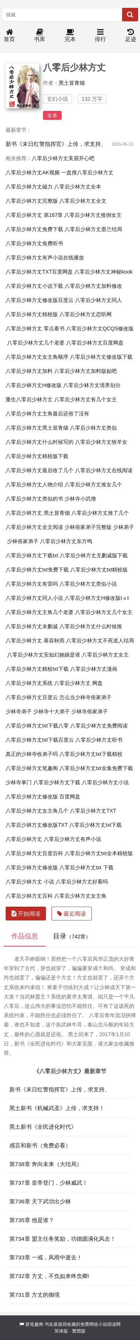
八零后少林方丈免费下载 (34, 229)
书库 (39, 35)
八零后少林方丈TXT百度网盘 (39, 272)
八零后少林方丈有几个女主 (85, 399)
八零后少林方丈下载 (56, 782)
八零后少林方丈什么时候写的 (40, 442)
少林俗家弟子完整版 (88, 527)
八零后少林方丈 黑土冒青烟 (38, 513)
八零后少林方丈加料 (29, 371)
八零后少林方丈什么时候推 (90, 626)
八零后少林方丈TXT (93, 811)
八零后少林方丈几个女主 (104, 612)
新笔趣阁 (34, 1324)
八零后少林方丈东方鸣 (66, 541)
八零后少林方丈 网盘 (78, 683)
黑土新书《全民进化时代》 (43, 1127)
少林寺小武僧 (80, 499)
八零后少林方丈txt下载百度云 (40, 740)
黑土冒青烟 (72, 83)
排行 (100, 35)
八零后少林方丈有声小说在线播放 (45, 258)
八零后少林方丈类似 (93, 428)
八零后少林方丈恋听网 (85, 314)
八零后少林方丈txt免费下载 (37, 570)
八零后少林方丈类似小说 (88, 584)
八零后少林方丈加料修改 (93, 286)
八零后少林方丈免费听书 (34, 243)
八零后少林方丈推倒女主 (93, 215)
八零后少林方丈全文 (82, 201)
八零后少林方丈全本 (77, 187)
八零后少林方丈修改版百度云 (40, 300)
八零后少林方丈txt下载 (95, 825)
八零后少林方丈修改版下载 (101, 357)
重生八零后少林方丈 (29, 399)
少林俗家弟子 (22, 541)
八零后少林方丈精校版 (32, 314)
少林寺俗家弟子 (89, 711)
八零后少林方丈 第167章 (34, 215)
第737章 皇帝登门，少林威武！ (48, 1182)
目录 (72, 936)
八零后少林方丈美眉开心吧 (63, 158)
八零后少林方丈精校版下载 (37, 456)
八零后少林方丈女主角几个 (37, 811)
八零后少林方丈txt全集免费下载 (96, 768)
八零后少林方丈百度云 (32, 697)
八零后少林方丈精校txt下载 (37, 669)
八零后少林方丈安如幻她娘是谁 (43, 655)
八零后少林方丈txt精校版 (99, 570)
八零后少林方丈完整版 (32, 201)
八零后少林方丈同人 (98, 300)
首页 (9, 35)
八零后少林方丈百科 (29, 896)
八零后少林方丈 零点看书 (35, 328)
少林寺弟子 (19, 711)
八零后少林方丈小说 (105, 782)
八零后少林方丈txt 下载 (86, 867)
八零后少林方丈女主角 (80, 896)
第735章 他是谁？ (31, 1220)
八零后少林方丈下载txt (32, 555)
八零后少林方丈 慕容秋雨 (35, 640)
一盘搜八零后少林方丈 (87, 172)
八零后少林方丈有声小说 (72, 839)
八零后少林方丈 (24, 839)
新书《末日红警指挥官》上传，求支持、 (56, 144)
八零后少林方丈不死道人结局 (100, 640)
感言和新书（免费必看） (40, 1145)
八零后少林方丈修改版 (32, 867)
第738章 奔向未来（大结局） (45, 1164)
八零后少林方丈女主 (105, 655)
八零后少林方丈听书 (98, 740)
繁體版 (78, 1331)
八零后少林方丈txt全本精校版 (99, 853)
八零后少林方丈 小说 (30, 882)
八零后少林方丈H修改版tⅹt (97, 598)
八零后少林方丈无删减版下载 (94, 555)
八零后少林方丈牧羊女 (101, 442)
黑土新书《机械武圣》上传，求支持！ (57, 1108)
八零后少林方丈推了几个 (100, 513)
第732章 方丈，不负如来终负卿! (49, 1276)
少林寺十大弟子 (51, 711)
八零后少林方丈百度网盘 (95, 343)
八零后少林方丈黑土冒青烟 (37, 428)
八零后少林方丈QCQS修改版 (100, 328)
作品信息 (24, 936)
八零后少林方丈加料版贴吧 (85, 371)
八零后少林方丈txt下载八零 (37, 726)
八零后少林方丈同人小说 (34, 598)
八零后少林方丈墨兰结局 (93, 229)
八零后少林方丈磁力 (29, 187)
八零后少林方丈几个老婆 (36, 343)
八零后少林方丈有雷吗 (32, 584)
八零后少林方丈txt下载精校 (90, 754)
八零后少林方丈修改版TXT (37, 825)
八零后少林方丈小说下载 (34, 286)
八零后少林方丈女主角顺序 (37, 357)
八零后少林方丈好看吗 (82, 882)
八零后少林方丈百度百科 (34, 853)
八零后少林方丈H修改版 (34, 385)
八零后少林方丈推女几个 (93, 484)
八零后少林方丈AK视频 (33, 172)
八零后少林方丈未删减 (32, 626)
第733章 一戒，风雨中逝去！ (45, 1257)
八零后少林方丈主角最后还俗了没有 (47, 414)
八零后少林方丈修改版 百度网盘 (43, 797)
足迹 (130, 35)
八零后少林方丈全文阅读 (34, 527)
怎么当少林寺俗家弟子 (85, 697)
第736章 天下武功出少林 (40, 1201)
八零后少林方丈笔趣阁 (32, 768)
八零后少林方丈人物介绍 (34, 484)
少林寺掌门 (19, 782)
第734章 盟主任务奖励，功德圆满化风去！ (62, 1238)
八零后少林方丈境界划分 (92, 385)
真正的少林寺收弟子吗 (32, 754)
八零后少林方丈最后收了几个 (40, 470)
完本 (70, 35)
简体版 (61, 1331)
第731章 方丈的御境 (34, 1294)
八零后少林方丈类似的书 (34, 499)
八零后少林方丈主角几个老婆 (40, 612)
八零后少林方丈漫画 (93, 669)
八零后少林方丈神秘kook (103, 272)
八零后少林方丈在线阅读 (104, 470)
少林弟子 (123, 527)
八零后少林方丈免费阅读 (99, 726)
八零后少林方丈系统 (29, 683)
